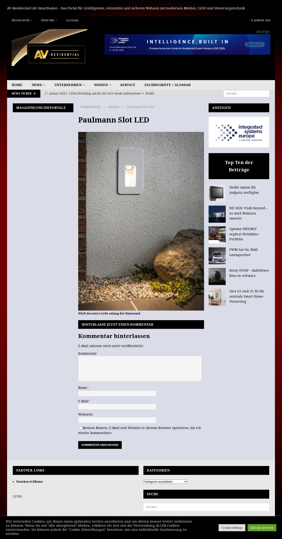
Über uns (47, 20)
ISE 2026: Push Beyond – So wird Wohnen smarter (248, 213)
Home (17, 85)
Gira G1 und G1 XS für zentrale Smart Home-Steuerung (246, 296)
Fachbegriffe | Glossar (168, 85)
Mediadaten (20, 20)
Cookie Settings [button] (232, 527)
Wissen (101, 85)
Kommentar (87, 353)
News (37, 85)
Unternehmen (68, 85)
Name (82, 388)
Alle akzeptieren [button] (262, 527)
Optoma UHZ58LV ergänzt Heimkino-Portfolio (244, 234)
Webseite (85, 414)
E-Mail (83, 401)
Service (127, 85)
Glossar (72, 20)
